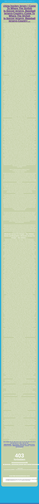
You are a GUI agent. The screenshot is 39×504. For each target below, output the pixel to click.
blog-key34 (22, 445)
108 (20, 443)
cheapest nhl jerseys (8, 445)
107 (20, 441)
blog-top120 (32, 445)
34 (15, 441)
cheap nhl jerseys (15, 444)
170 (25, 443)
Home (4, 441)
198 (14, 441)
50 (16, 443)
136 (10, 441)
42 (29, 441)
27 (21, 443)
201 (27, 443)
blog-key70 (27, 445)
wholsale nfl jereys (31, 444)
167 (12, 441)
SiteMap (7, 441)
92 (31, 441)
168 (26, 441)
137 (24, 441)
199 (28, 441)
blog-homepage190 (19, 446)
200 (15, 443)
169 (13, 443)
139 (23, 443)
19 (22, 441)
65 (17, 441)
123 (33, 441)
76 (18, 441)
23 (34, 441)
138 (11, 443)
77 (18, 443)
